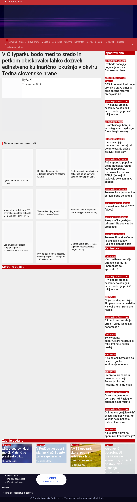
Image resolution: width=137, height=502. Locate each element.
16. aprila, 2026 (9, 461)
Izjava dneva (33, 42)
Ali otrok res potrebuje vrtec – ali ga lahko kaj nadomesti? (118, 324)
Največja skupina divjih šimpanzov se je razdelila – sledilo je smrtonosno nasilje (120, 305)
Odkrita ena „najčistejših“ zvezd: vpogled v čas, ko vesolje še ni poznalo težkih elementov (120, 417)
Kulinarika (122, 189)
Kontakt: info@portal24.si (51, 479)
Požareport (123, 159)
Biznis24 (110, 42)
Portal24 (6, 487)
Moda (120, 122)
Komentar (79, 42)
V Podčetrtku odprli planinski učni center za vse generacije (51, 452)
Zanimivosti (123, 101)
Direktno (13, 42)
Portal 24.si (12, 475)
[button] (5, 44)
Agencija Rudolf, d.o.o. (96, 498)
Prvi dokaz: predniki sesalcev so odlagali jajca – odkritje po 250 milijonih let (118, 109)
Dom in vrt (57, 42)
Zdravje (121, 139)
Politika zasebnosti (16, 479)
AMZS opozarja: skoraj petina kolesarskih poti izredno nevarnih (82, 454)
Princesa (120, 42)
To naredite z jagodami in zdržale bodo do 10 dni (120, 194)
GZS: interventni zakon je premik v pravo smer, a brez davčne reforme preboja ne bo (120, 89)
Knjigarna (11, 47)
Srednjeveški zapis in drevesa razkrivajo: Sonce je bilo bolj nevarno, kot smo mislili (119, 379)
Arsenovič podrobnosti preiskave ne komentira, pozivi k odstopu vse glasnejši (118, 458)
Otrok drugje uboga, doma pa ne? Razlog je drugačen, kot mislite (118, 398)
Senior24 (99, 42)
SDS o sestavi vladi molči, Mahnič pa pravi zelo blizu (15, 452)
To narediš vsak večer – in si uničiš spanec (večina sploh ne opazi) (119, 240)
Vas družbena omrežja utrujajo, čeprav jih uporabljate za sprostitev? (118, 264)
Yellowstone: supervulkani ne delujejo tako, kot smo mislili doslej (119, 342)
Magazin (46, 42)
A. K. (29, 80)
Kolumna (68, 42)
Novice (22, 42)
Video (20, 47)
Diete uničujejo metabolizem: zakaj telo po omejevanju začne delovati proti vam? (119, 147)
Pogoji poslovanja (15, 482)
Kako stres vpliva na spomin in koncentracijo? (120, 434)
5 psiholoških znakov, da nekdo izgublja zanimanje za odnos (119, 361)
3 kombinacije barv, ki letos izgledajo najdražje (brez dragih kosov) (119, 128)
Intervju (89, 42)
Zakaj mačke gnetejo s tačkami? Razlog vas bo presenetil (119, 223)
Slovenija (122, 61)
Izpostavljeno (111, 61)
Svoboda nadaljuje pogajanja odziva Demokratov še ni (116, 67)
